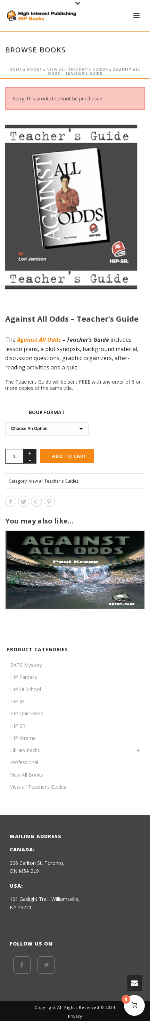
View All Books (26, 774)
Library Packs (25, 750)
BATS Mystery (26, 665)
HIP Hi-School (25, 689)
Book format (47, 412)
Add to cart (69, 456)
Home (15, 69)
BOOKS (34, 69)
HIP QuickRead (26, 713)
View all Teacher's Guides (77, 69)
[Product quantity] (14, 456)
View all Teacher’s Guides (38, 786)
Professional (24, 762)
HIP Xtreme (23, 738)
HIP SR (17, 726)
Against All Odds (39, 339)
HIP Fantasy (23, 677)
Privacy (75, 1016)
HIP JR (17, 701)
